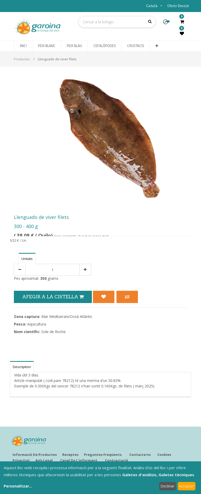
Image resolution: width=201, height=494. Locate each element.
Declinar (167, 486)
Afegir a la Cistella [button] (52, 296)
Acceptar (186, 486)
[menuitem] (23, 46)
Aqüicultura (36, 324)
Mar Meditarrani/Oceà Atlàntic (66, 316)
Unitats (27, 258)
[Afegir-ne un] (85, 270)
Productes (22, 59)
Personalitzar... (18, 486)
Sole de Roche (53, 331)
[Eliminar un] (20, 270)
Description (22, 366)
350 (43, 278)
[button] (167, 23)
